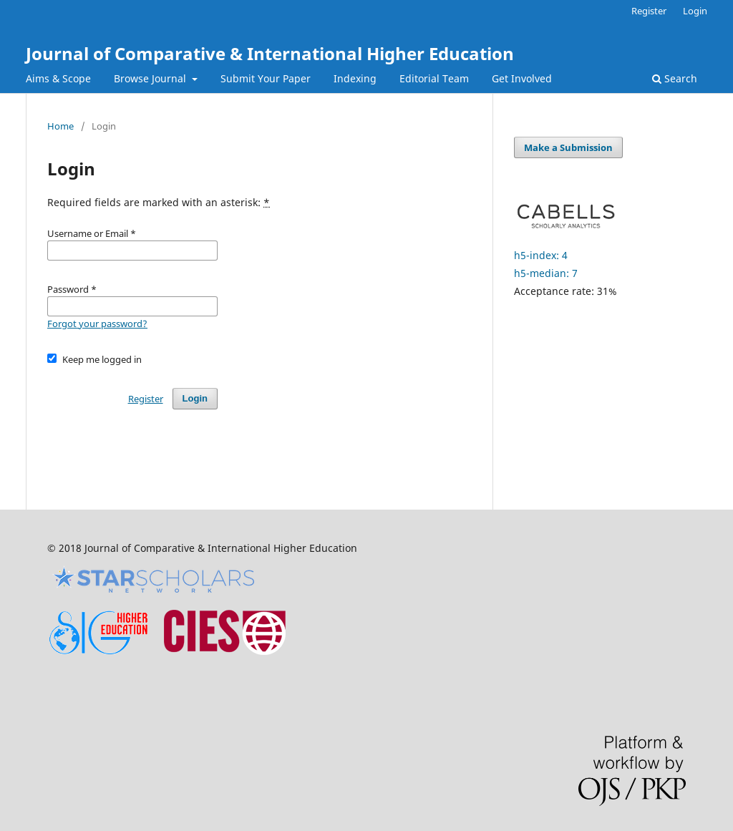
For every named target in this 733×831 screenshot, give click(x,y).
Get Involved (522, 78)
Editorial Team (434, 78)
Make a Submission (568, 147)
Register (648, 10)
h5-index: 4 (541, 255)
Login (695, 10)
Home (60, 126)
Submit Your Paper (265, 78)
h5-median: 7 (546, 273)
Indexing (355, 78)
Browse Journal (151, 78)
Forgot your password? (97, 323)
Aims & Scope (58, 78)
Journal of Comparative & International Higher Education (270, 53)
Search (674, 78)
